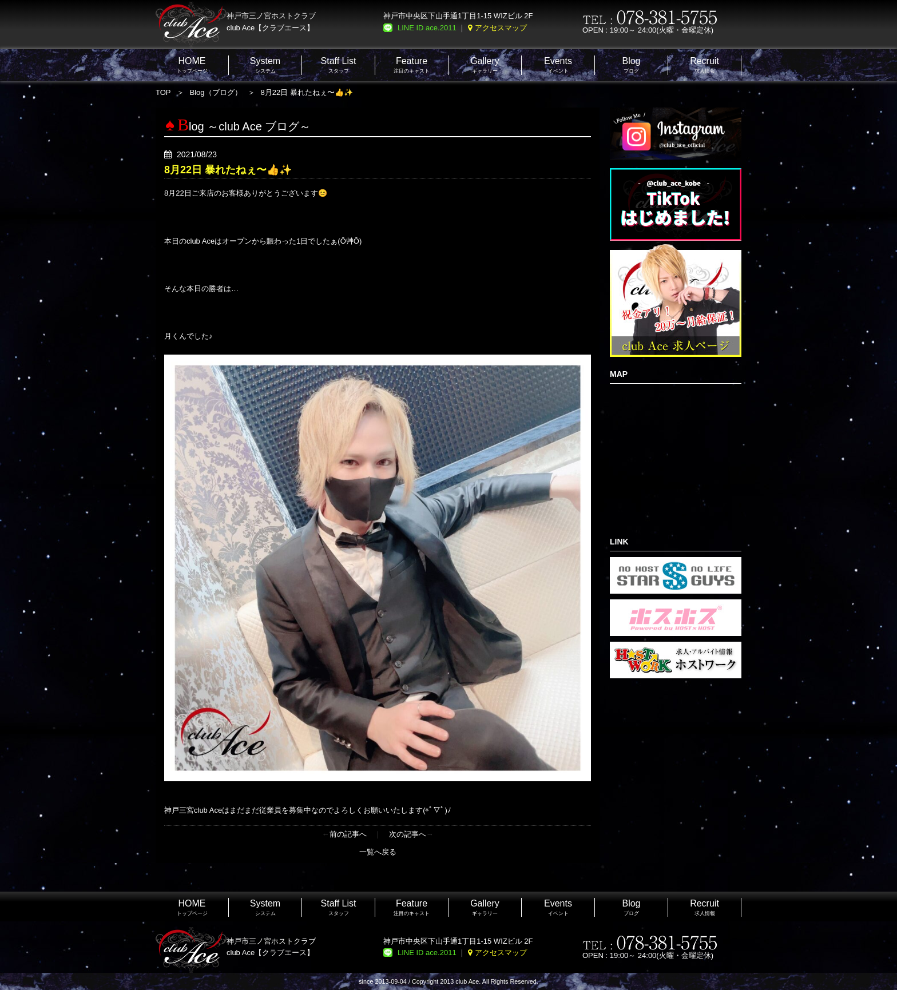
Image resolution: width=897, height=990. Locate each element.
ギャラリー (484, 65)
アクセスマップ (501, 27)
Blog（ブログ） (216, 92)
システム (265, 65)
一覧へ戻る (377, 852)
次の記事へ (407, 834)
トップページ (192, 65)
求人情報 (704, 65)
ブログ (631, 65)
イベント (558, 65)
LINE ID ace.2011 (427, 27)
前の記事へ (348, 834)
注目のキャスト (412, 65)
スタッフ (338, 65)
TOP (163, 92)
